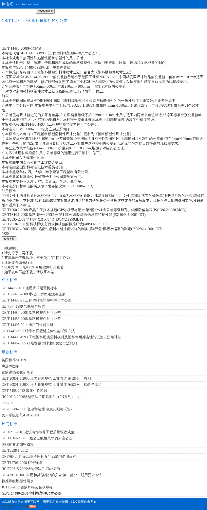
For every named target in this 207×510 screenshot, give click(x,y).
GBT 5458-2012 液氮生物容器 (24, 391)
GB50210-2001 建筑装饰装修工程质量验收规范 (38, 432)
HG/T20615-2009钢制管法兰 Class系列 (31, 469)
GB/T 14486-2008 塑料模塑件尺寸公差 (31, 313)
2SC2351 (8, 403)
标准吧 (7, 4)
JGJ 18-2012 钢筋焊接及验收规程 (27, 487)
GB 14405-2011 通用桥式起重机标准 (29, 288)
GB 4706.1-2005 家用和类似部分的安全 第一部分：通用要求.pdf (51, 475)
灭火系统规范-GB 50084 (20, 415)
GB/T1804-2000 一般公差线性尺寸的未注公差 (37, 438)
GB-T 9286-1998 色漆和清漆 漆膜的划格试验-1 (38, 409)
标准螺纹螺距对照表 (18, 481)
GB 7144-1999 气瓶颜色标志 (23, 306)
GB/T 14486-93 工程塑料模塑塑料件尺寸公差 (36, 300)
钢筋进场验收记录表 (18, 372)
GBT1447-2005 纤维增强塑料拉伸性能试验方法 (38, 331)
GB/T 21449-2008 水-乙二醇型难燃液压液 (34, 294)
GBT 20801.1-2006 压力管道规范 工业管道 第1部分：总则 (46, 378)
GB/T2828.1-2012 (15, 450)
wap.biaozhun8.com (26, 4)
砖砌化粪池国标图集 (18, 444)
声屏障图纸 (10, 366)
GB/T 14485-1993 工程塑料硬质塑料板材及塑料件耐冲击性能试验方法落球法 (61, 337)
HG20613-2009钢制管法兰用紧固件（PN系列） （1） (43, 397)
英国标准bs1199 (14, 360)
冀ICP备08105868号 (15, 506)
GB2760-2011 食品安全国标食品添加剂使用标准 (39, 457)
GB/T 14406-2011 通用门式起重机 (27, 325)
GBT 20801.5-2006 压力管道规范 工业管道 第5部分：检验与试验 (52, 385)
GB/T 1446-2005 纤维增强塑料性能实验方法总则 (39, 343)
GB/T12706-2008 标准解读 (22, 463)
